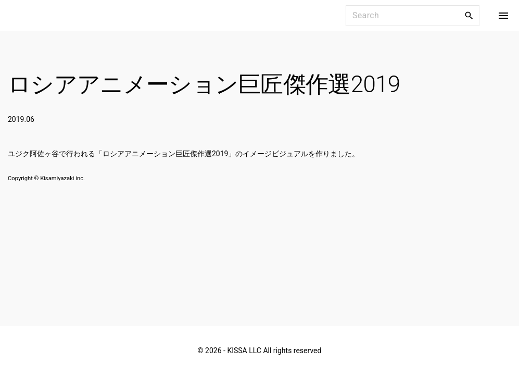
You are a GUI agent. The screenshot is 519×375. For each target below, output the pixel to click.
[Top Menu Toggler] (503, 15)
